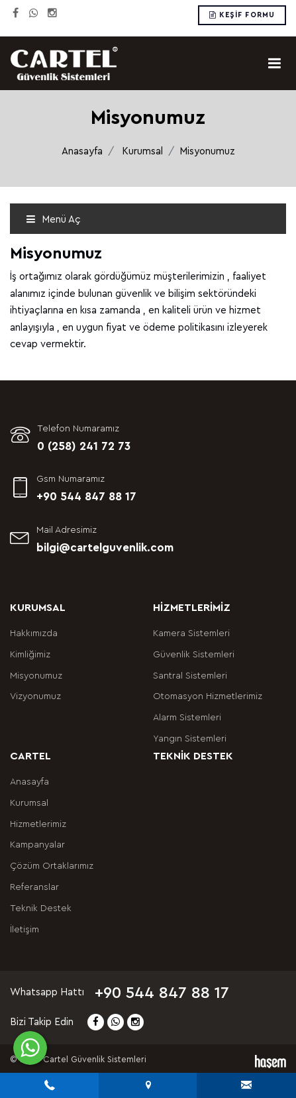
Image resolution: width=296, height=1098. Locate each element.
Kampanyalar (37, 845)
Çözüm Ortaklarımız (51, 866)
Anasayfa (82, 151)
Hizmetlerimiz (38, 824)
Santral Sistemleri (190, 676)
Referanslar (34, 887)
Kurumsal (142, 151)
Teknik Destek (41, 908)
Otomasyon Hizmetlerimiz (207, 696)
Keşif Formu (242, 15)
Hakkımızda (34, 633)
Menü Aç (53, 220)
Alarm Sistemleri (187, 717)
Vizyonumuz (35, 696)
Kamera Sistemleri (191, 633)
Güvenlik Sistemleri (193, 654)
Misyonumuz (36, 676)
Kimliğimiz (30, 654)
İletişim (24, 929)
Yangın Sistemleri (189, 738)
